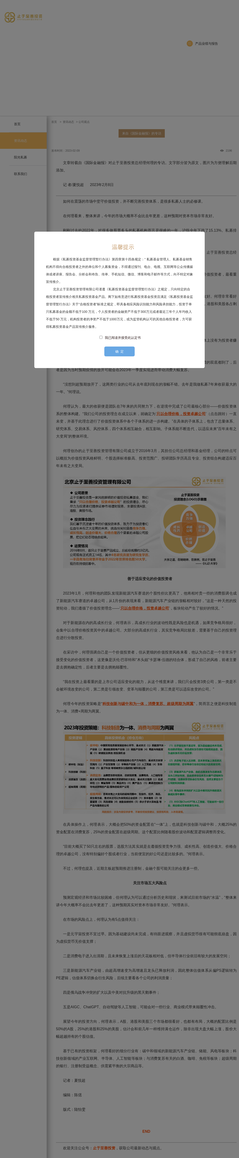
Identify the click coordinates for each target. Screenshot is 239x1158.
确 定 (119, 351)
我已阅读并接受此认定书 (123, 338)
